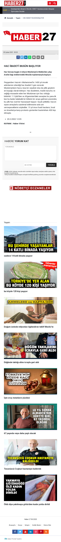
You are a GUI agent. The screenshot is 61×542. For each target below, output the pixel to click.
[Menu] (50, 3)
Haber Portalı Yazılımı (14, 539)
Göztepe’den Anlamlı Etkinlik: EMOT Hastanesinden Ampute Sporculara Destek (32, 10)
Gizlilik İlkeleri (36, 525)
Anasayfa (12, 525)
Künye (20, 525)
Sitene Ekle (47, 525)
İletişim (27, 525)
